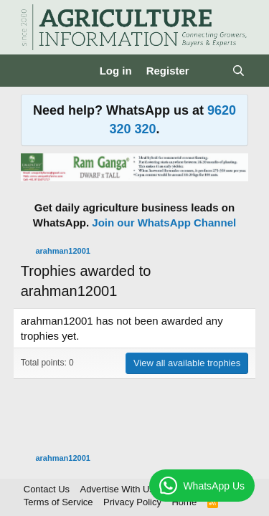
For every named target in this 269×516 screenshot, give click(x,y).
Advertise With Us (117, 489)
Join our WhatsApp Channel (164, 222)
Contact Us (47, 489)
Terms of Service (58, 502)
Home (184, 502)
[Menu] (33, 71)
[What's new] (211, 70)
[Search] (239, 70)
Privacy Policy (132, 502)
